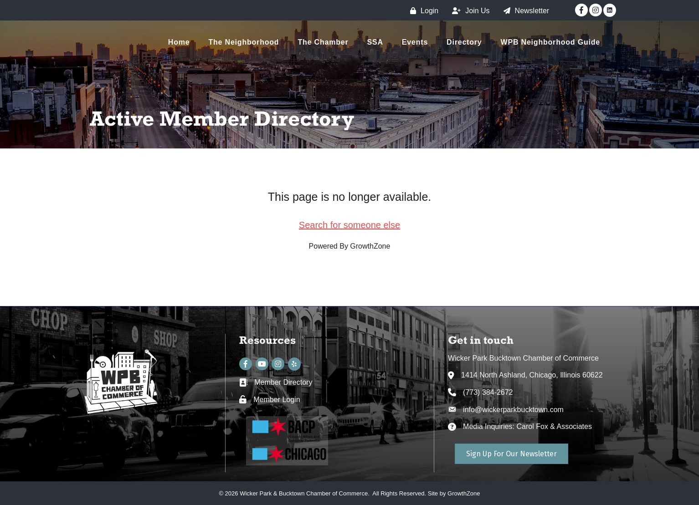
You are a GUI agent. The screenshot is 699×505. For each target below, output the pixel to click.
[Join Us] (468, 10)
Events (415, 42)
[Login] (422, 10)
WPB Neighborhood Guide (550, 42)
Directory (464, 42)
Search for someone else (349, 225)
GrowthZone (370, 246)
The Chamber (323, 42)
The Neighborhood (243, 42)
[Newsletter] (524, 10)
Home (179, 42)
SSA (375, 42)
